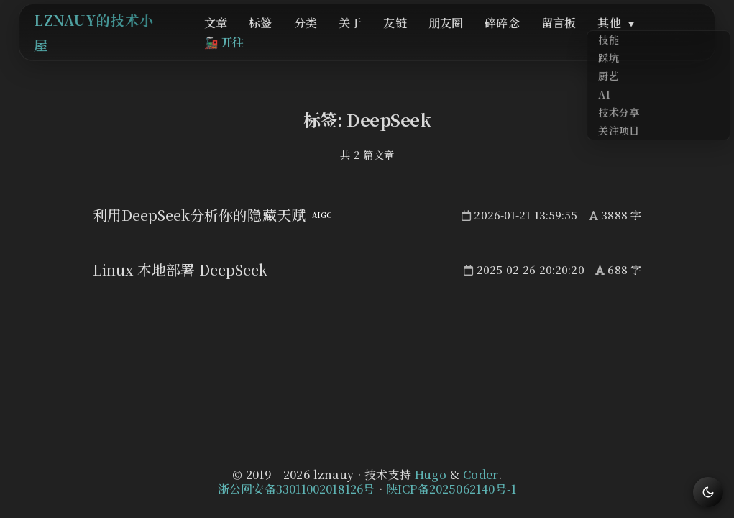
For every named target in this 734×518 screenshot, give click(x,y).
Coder (480, 474)
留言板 (546, 37)
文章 (253, 37)
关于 (366, 37)
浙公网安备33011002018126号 (296, 489)
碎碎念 (497, 37)
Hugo (430, 474)
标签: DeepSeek (367, 119)
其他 (596, 37)
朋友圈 (448, 37)
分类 (329, 37)
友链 (404, 37)
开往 (663, 37)
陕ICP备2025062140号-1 (451, 489)
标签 (291, 37)
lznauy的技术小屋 (119, 35)
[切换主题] (708, 492)
